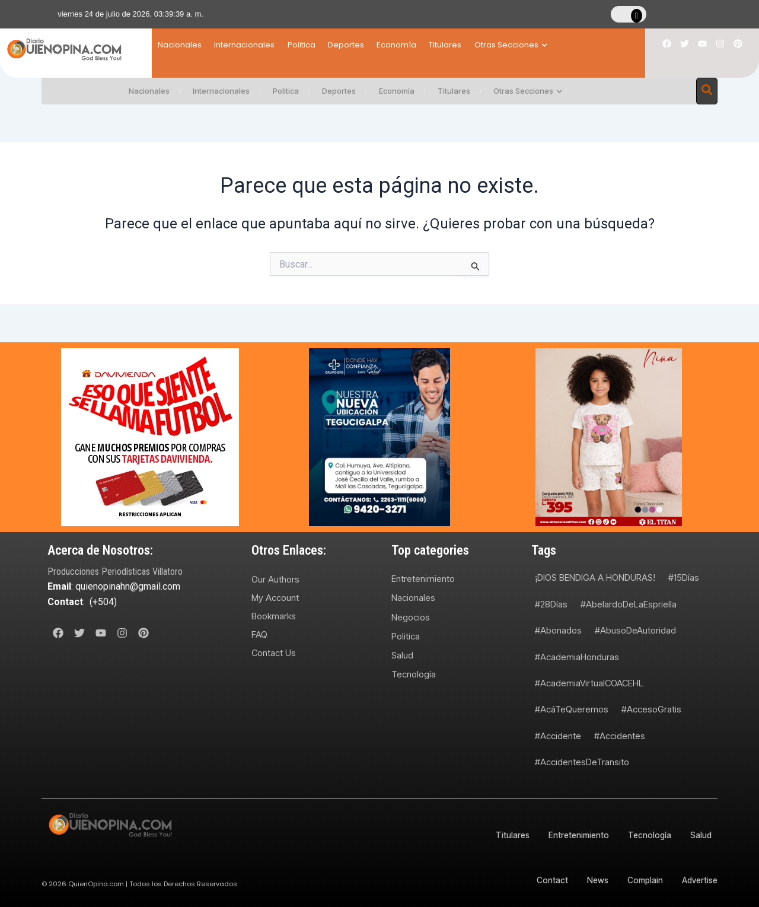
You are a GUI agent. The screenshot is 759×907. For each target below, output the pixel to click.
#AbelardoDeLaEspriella (629, 604)
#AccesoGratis (651, 709)
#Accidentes (619, 735)
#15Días (683, 577)
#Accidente (558, 735)
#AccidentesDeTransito (582, 762)
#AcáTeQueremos (571, 709)
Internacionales (252, 44)
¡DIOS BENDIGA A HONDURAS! (595, 577)
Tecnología (413, 674)
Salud (402, 655)
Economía (427, 44)
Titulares (483, 44)
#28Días (551, 604)
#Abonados (558, 630)
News (592, 880)
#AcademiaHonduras (577, 657)
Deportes (368, 44)
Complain (641, 880)
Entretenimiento (423, 578)
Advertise (698, 880)
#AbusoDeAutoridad (635, 630)
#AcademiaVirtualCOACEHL (589, 683)
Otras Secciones (555, 44)
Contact (545, 880)
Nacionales (180, 44)
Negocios (410, 617)
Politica (316, 44)
